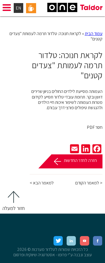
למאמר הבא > (42, 183)
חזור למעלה (14, 208)
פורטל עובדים (31, 8)
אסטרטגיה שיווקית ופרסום (34, 255)
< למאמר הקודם (88, 183)
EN (18, 8)
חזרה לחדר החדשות (80, 160)
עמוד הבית (93, 33)
